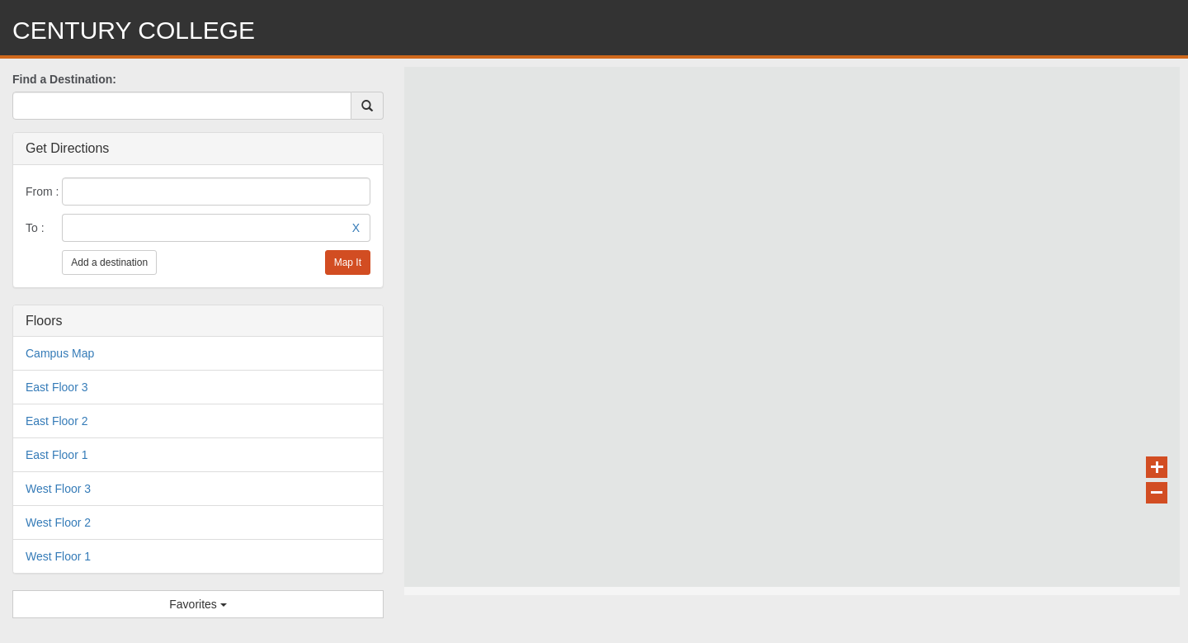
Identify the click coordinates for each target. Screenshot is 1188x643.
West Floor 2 (58, 522)
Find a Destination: (64, 79)
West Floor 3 (58, 488)
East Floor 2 (56, 421)
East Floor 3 (56, 387)
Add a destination (109, 262)
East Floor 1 (56, 454)
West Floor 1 (58, 556)
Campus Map (60, 353)
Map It (347, 262)
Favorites (197, 604)
